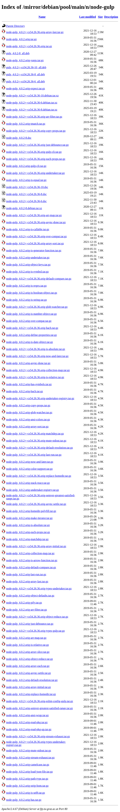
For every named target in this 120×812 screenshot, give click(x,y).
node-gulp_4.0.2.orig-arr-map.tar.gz (26, 637)
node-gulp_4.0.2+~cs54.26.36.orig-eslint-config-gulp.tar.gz (39, 701)
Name (42, 16)
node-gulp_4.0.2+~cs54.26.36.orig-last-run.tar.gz (33, 454)
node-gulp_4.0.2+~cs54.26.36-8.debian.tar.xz (31, 109)
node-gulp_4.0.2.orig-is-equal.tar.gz (26, 180)
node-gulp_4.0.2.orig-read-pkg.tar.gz (27, 722)
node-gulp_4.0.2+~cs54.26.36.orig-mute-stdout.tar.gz (36, 440)
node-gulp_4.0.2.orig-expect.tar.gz (25, 88)
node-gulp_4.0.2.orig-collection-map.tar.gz (30, 553)
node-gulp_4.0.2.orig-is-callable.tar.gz (27, 229)
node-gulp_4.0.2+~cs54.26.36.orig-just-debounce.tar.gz (37, 144)
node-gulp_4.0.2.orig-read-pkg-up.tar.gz (28, 729)
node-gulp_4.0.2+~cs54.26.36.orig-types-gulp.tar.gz (35, 630)
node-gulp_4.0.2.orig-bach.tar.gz (24, 391)
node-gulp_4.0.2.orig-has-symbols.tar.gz (29, 384)
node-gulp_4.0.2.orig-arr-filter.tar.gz (26, 609)
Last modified (87, 16)
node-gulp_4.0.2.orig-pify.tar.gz (24, 602)
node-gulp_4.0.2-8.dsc (18, 137)
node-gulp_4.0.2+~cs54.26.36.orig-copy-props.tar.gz (36, 130)
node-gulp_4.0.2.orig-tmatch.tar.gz (25, 123)
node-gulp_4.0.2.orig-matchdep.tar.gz (27, 539)
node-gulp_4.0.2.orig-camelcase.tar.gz (27, 764)
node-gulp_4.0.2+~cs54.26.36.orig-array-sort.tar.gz (35, 243)
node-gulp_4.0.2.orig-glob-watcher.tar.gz (29, 412)
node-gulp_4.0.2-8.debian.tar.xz (24, 208)
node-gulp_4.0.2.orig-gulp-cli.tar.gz (26, 165)
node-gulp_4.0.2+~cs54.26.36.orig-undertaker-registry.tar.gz (40, 398)
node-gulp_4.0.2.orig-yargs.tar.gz (25, 60)
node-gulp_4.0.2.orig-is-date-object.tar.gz (29, 342)
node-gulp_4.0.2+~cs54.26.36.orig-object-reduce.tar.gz (37, 616)
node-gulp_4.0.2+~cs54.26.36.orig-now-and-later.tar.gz (37, 356)
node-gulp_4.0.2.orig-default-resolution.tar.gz (32, 680)
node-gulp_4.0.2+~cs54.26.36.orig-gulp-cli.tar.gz (34, 151)
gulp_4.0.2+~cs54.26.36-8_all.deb (25, 74)
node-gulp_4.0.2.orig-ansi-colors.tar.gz (28, 419)
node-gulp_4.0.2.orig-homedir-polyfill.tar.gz (31, 511)
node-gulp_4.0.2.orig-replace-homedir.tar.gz (31, 694)
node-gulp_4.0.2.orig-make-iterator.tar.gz (29, 518)
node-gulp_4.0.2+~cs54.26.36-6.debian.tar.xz (31, 102)
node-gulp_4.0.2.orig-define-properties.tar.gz (31, 334)
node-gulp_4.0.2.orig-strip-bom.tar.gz (27, 785)
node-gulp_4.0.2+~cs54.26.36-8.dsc (26, 194)
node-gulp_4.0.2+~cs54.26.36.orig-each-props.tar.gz (35, 158)
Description (111, 16)
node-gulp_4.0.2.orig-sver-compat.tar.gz (28, 320)
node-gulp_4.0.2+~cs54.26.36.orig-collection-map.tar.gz (38, 370)
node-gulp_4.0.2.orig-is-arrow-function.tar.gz (31, 560)
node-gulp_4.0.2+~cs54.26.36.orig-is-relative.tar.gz (35, 377)
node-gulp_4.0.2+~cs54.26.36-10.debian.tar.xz (32, 95)
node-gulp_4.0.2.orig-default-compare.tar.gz (31, 567)
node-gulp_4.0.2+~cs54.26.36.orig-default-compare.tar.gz (38, 278)
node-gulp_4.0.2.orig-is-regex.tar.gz (26, 285)
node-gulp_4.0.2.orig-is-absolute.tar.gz (28, 525)
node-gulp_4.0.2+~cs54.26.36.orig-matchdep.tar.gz (35, 433)
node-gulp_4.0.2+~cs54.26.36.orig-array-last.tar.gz (34, 32)
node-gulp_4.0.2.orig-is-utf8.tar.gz (25, 792)
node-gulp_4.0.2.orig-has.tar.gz (23, 799)
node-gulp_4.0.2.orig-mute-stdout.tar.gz (28, 750)
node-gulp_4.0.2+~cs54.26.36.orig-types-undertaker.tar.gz (39, 588)
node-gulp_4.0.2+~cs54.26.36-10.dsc (27, 187)
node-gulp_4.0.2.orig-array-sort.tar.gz (27, 426)
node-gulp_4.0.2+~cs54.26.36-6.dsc (26, 201)
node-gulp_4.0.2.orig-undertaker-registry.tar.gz (32, 489)
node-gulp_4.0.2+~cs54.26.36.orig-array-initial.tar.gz (36, 546)
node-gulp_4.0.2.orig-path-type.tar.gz (27, 778)
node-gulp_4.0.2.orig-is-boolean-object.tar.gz (31, 292)
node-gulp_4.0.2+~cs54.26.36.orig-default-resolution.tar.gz (39, 447)
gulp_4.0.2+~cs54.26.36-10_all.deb (26, 67)
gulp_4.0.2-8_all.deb (18, 53)
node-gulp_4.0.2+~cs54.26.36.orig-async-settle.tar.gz (36, 503)
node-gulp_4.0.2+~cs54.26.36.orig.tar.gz (29, 46)
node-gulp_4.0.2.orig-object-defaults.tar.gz (30, 595)
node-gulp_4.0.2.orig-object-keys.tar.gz (28, 264)
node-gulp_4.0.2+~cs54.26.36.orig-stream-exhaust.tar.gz (38, 736)
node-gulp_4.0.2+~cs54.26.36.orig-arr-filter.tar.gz (34, 116)
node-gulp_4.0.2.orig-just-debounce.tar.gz (29, 623)
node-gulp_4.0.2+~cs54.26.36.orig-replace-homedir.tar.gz (38, 475)
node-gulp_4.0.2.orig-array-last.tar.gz (27, 581)
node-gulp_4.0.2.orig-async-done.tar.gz (28, 363)
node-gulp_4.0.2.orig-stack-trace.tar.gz (28, 482)
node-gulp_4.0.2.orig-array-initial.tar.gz (28, 687)
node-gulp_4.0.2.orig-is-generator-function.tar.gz (33, 250)
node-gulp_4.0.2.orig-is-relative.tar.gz (27, 644)
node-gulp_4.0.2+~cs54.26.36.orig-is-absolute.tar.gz (35, 349)
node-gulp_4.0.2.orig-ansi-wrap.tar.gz (27, 715)
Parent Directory (15, 25)
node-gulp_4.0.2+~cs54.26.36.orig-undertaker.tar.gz (35, 172)
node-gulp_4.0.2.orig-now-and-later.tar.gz (29, 461)
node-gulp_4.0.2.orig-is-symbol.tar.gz (27, 271)
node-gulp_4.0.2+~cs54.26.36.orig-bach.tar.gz (32, 327)
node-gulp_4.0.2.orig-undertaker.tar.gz (28, 257)
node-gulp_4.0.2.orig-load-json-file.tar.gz (29, 771)
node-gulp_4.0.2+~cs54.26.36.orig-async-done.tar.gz (36, 222)
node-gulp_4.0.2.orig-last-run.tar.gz (26, 574)
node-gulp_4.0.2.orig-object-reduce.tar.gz (29, 658)
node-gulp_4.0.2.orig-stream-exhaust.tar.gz (30, 757)
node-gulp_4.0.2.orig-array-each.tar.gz (28, 665)
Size (100, 16)
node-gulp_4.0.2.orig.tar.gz (21, 39)
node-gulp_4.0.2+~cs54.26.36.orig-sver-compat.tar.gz (36, 236)
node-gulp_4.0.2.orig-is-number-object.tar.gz (31, 313)
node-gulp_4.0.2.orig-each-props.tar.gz (28, 532)
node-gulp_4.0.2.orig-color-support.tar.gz (29, 468)
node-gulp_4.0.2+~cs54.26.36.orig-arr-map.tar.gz (34, 215)
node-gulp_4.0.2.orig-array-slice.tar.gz (28, 651)
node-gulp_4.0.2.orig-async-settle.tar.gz (28, 673)
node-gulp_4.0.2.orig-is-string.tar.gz (26, 299)
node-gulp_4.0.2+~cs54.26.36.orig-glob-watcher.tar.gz (37, 306)
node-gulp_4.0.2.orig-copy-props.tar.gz (28, 405)
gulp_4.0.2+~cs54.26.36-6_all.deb (25, 81)
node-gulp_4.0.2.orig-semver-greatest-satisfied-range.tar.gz (39, 708)
